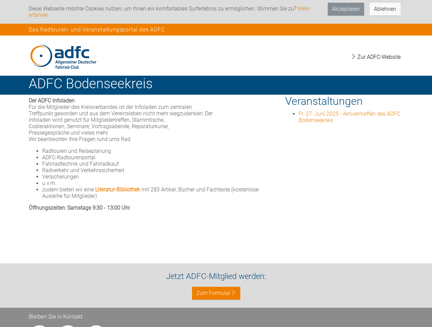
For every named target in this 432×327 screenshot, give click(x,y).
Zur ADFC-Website (376, 57)
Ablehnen (385, 9)
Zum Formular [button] (216, 293)
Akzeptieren (346, 9)
